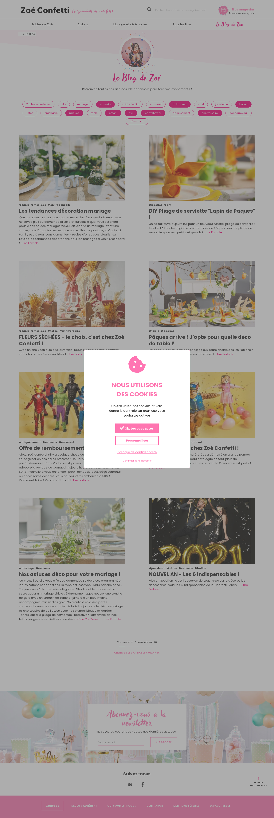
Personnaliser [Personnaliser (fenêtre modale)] (137, 440)
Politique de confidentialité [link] (137, 452)
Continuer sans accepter (137, 461)
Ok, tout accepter (136, 428)
